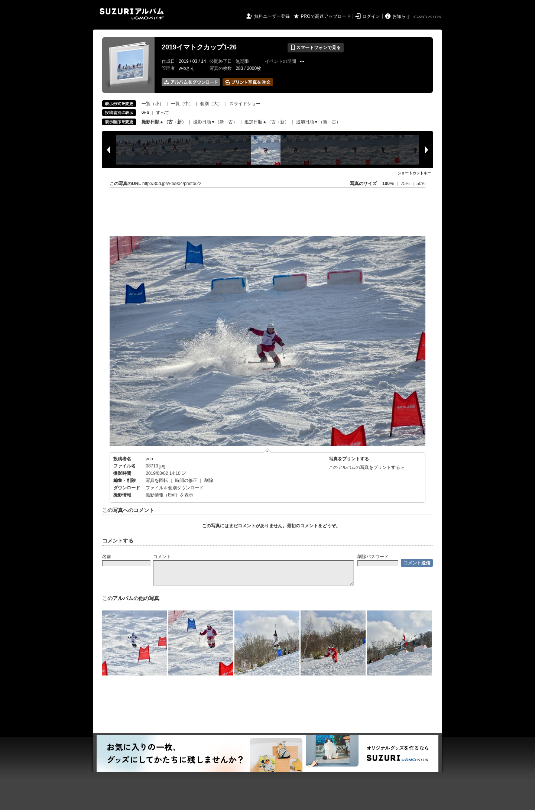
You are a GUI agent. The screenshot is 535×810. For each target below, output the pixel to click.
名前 (106, 556)
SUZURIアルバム (132, 14)
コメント (162, 556)
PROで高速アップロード (326, 16)
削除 (208, 480)
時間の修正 (186, 480)
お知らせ (401, 16)
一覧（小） (153, 103)
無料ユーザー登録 (272, 16)
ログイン (371, 16)
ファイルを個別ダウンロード (175, 487)
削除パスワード (373, 556)
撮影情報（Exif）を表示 (169, 495)
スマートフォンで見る (316, 47)
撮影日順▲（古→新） (164, 121)
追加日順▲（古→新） (266, 121)
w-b (149, 458)
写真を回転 (157, 480)
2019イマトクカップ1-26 (199, 47)
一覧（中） (182, 103)
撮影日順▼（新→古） (215, 121)
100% (388, 183)
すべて (162, 112)
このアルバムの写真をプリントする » (366, 467)
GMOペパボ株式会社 (428, 17)
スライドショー (244, 103)
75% (406, 183)
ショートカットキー (414, 173)
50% (420, 183)
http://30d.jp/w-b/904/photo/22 (171, 183)
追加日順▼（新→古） (318, 121)
